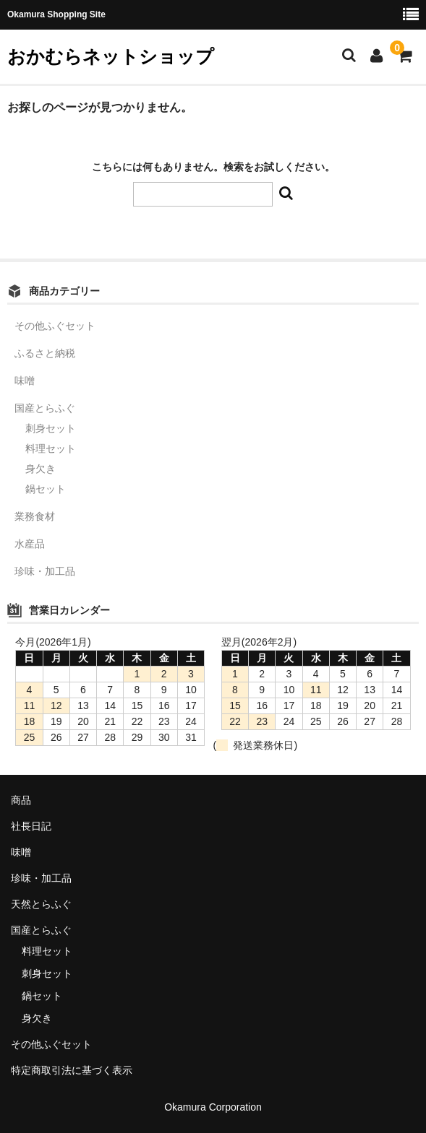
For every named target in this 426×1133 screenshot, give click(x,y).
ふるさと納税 (44, 353)
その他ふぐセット (54, 325)
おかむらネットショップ (110, 56)
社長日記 (31, 826)
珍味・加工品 (44, 571)
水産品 (29, 544)
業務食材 (34, 516)
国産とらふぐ (44, 408)
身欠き (40, 468)
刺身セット (50, 428)
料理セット (50, 448)
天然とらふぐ (41, 904)
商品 (21, 800)
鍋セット (45, 489)
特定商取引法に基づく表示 (71, 1070)
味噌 (24, 380)
